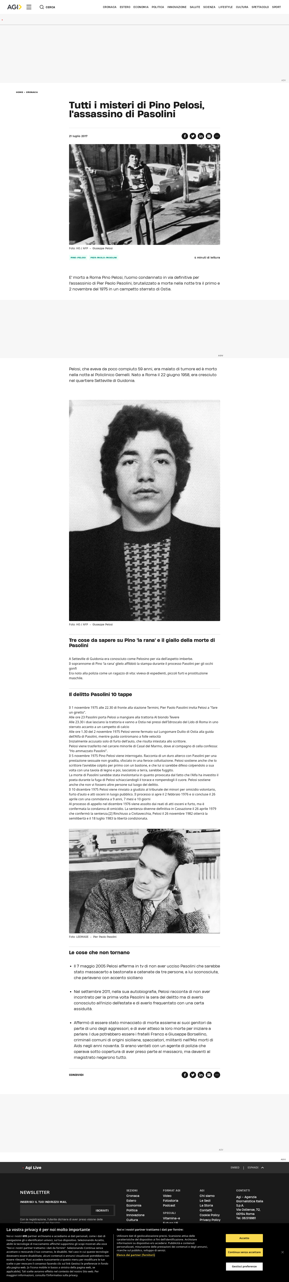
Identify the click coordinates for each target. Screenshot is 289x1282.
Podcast (169, 1205)
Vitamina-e (171, 1218)
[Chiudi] (282, 1252)
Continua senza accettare (244, 1252)
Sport (276, 7)
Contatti (206, 1210)
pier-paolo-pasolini (104, 257)
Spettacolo (260, 7)
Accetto (244, 1238)
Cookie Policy (210, 1215)
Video (167, 1196)
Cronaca (110, 7)
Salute (195, 7)
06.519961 (249, 1218)
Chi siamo (207, 1196)
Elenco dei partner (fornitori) (136, 1255)
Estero (125, 7)
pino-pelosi (78, 257)
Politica (158, 7)
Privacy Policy (210, 1220)
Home (19, 92)
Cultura (242, 7)
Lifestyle (226, 7)
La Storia (206, 1205)
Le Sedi (205, 1201)
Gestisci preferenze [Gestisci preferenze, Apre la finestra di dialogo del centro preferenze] (244, 1266)
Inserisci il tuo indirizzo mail (43, 1202)
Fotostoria (170, 1201)
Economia (141, 7)
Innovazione (177, 7)
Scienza (209, 7)
